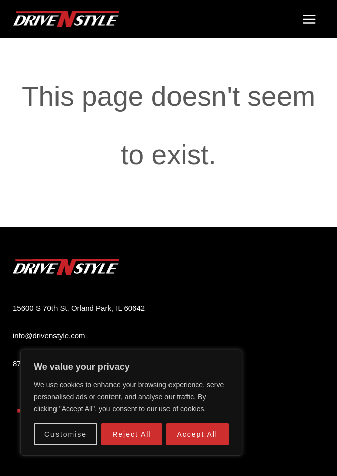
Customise (65, 434)
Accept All (197, 434)
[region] (131, 403)
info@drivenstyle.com (49, 335)
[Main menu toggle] (309, 19)
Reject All (131, 434)
